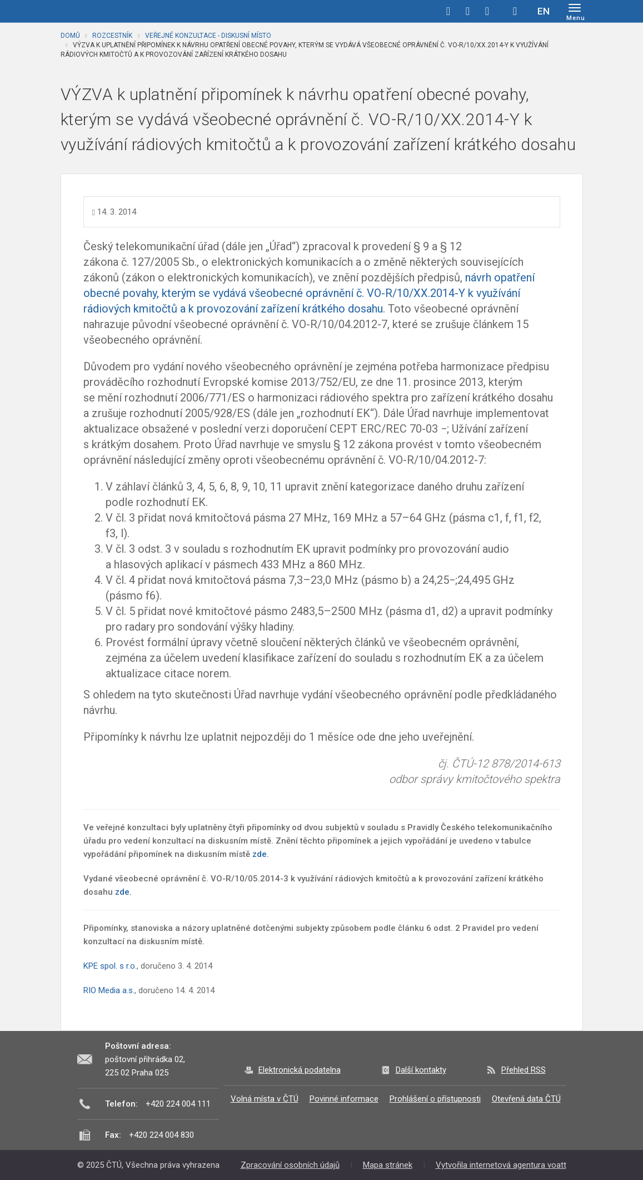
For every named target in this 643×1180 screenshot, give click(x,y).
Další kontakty (421, 1070)
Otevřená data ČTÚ (526, 1099)
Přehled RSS (523, 1070)
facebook (448, 11)
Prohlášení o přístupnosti (435, 1099)
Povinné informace (344, 1099)
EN (543, 11)
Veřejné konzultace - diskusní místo (208, 35)
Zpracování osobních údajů (290, 1165)
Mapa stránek (387, 1165)
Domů (70, 35)
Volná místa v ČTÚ (264, 1099)
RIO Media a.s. (108, 990)
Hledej (515, 11)
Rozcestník (112, 35)
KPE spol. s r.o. (110, 966)
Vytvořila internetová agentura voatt (501, 1165)
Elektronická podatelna (299, 1070)
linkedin (487, 11)
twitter (467, 11)
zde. (260, 854)
